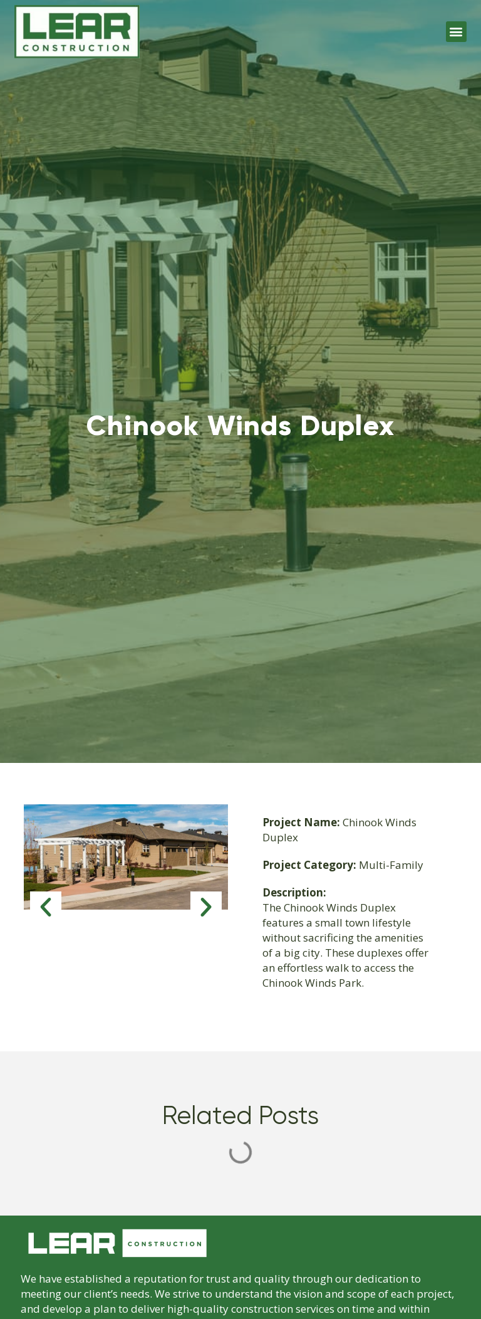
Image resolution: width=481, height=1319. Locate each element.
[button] (456, 31)
